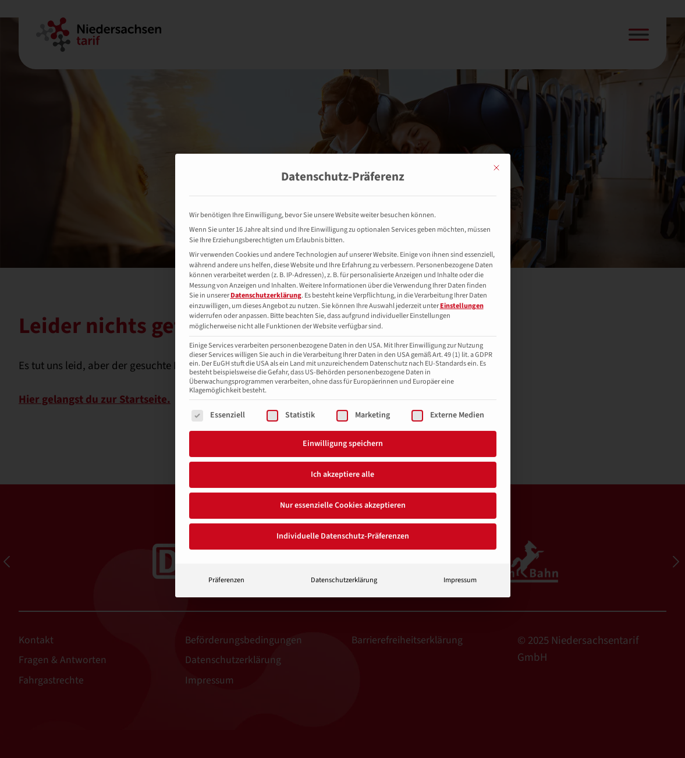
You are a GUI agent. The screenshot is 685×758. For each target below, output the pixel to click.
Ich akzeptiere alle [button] (342, 448)
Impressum (460, 553)
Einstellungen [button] (462, 279)
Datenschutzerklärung (265, 269)
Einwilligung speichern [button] (343, 417)
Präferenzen (226, 553)
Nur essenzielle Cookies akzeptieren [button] (343, 479)
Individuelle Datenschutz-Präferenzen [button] (342, 510)
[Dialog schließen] (496, 141)
